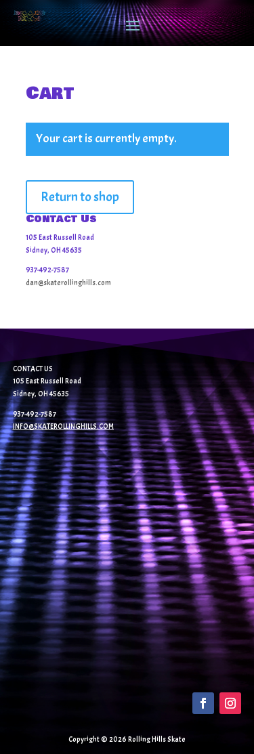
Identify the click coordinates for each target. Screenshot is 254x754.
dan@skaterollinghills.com (68, 282)
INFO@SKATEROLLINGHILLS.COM (63, 426)
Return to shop (80, 196)
